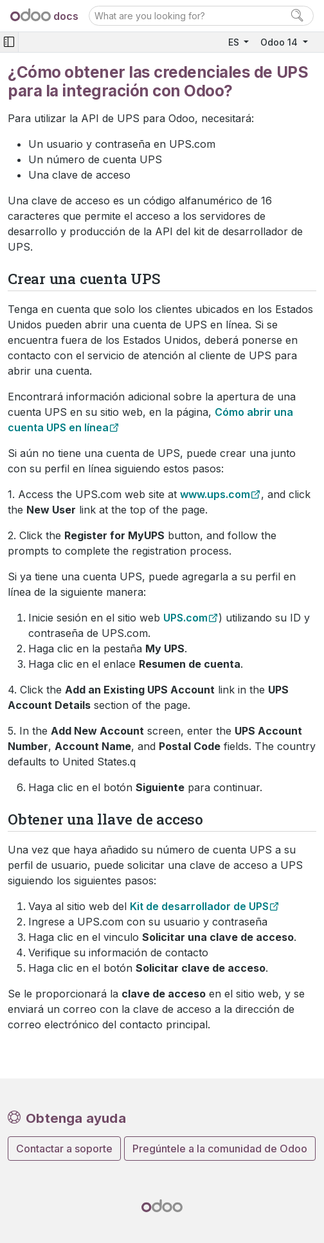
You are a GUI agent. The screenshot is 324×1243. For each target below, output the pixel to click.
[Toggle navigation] (9, 42)
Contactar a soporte (64, 1148)
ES (235, 42)
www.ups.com (215, 494)
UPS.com (185, 617)
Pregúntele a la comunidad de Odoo (219, 1148)
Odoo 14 (280, 42)
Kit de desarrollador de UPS (199, 906)
